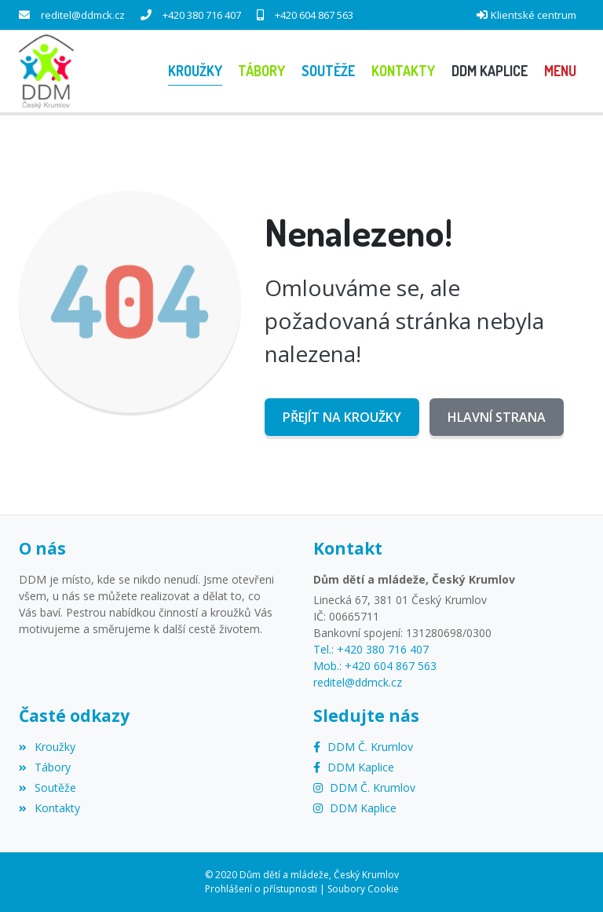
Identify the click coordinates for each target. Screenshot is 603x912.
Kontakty (49, 807)
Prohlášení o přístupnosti (261, 889)
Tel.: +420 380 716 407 (371, 649)
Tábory (45, 767)
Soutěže (47, 787)
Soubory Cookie (363, 889)
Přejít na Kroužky (342, 417)
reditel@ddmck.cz (83, 15)
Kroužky (47, 746)
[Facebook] (363, 746)
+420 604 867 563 (314, 15)
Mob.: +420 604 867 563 (375, 665)
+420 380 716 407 (202, 15)
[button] (559, 71)
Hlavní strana (497, 417)
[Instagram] (364, 787)
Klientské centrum (533, 15)
